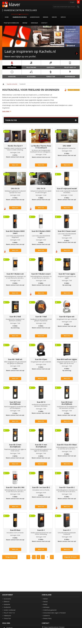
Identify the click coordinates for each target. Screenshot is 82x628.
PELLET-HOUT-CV (9, 613)
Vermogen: (13, 152)
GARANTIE (46, 616)
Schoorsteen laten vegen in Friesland (54, 613)
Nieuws (54, 17)
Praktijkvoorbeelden (11, 23)
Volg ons (6, 623)
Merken (45, 17)
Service (63, 17)
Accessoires (7, 599)
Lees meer (6, 111)
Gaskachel (7, 604)
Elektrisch (6, 601)
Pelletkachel (7, 616)
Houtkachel (7, 607)
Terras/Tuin (7, 618)
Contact (44, 23)
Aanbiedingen (35, 17)
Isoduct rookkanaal (9, 610)
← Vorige (10, 557)
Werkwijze (34, 23)
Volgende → (71, 557)
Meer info (15, 165)
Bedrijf (25, 23)
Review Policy (47, 618)
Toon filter (11, 120)
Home (7, 17)
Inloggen (72, 2)
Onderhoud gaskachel (49, 610)
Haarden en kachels (20, 17)
